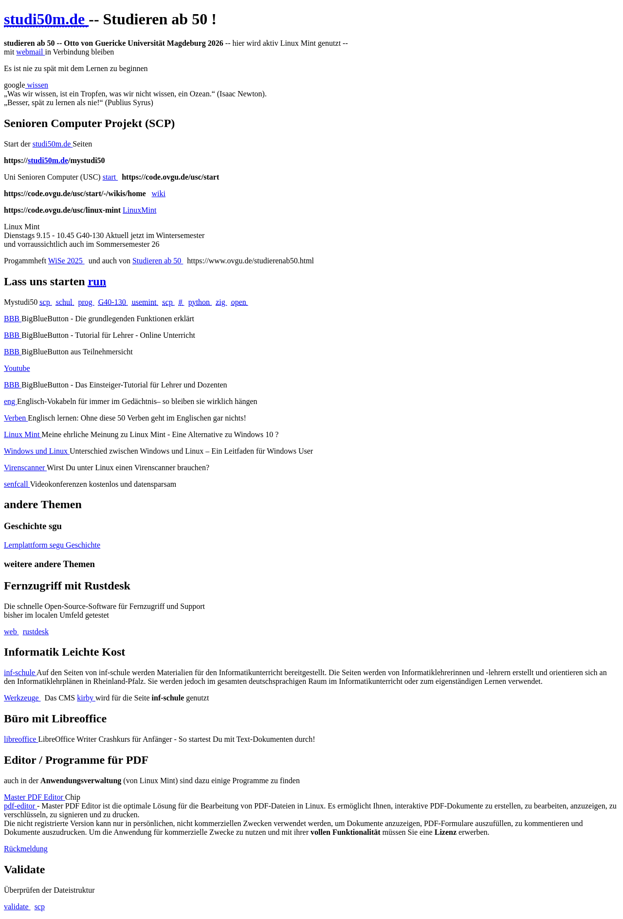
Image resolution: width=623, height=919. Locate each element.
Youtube (17, 368)
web (11, 631)
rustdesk (36, 631)
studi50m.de (53, 144)
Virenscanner (25, 467)
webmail (30, 52)
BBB (12, 318)
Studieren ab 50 (157, 261)
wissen (37, 85)
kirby (86, 698)
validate (17, 906)
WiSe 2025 (66, 261)
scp (40, 906)
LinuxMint (139, 210)
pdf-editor (20, 806)
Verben (16, 418)
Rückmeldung (26, 849)
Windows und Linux (37, 451)
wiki (158, 193)
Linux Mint (22, 434)
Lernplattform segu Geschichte (52, 545)
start (110, 177)
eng (10, 401)
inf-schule (20, 672)
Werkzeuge (22, 698)
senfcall (17, 484)
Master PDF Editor (34, 797)
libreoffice (21, 739)
